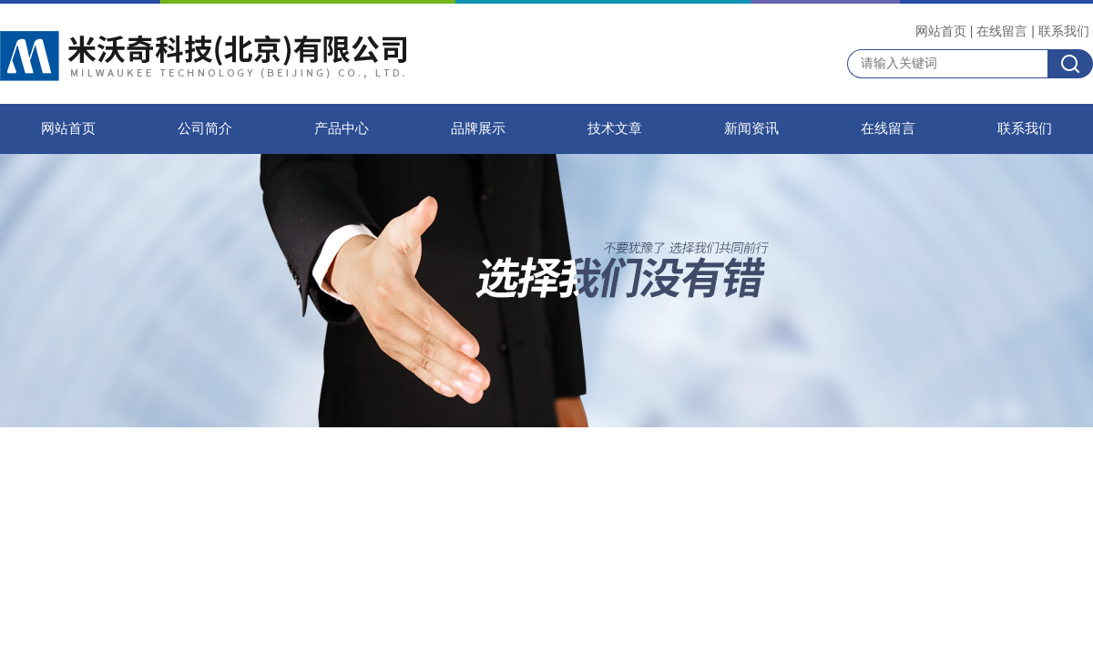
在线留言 (1001, 31)
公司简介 (205, 128)
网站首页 (940, 31)
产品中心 (341, 128)
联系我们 (1063, 31)
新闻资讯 (751, 128)
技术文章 (614, 128)
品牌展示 (478, 128)
